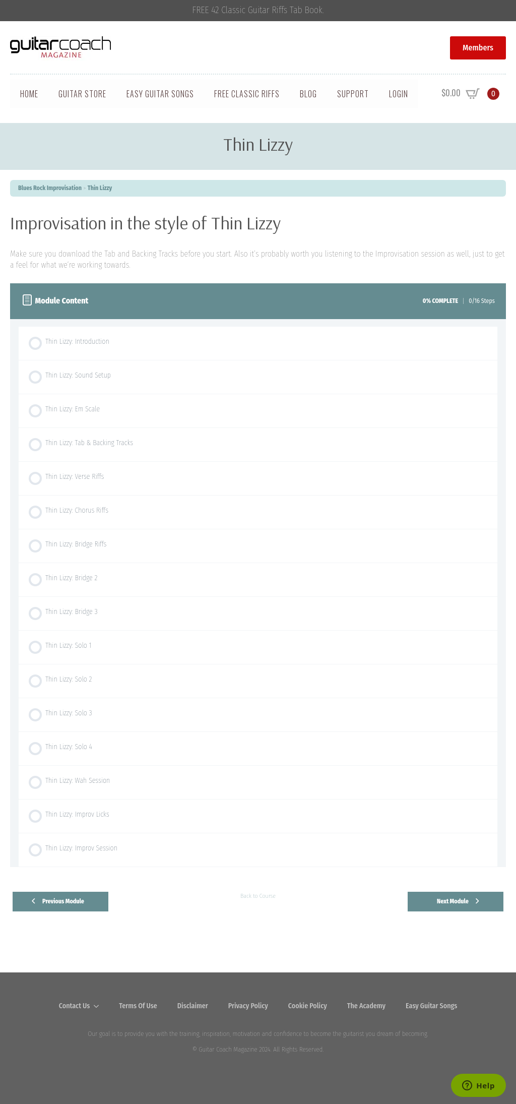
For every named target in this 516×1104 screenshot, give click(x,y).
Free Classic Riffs (247, 94)
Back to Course (258, 895)
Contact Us (74, 1006)
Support (353, 94)
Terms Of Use (138, 1006)
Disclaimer (192, 1006)
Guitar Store (82, 94)
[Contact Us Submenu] (99, 1006)
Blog (308, 94)
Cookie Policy (307, 1006)
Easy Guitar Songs (160, 94)
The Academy (366, 1006)
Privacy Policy (248, 1006)
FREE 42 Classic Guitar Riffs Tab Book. (258, 10)
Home (29, 94)
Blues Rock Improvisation (50, 188)
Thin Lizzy (100, 188)
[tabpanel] (258, 241)
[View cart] (470, 93)
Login (398, 94)
